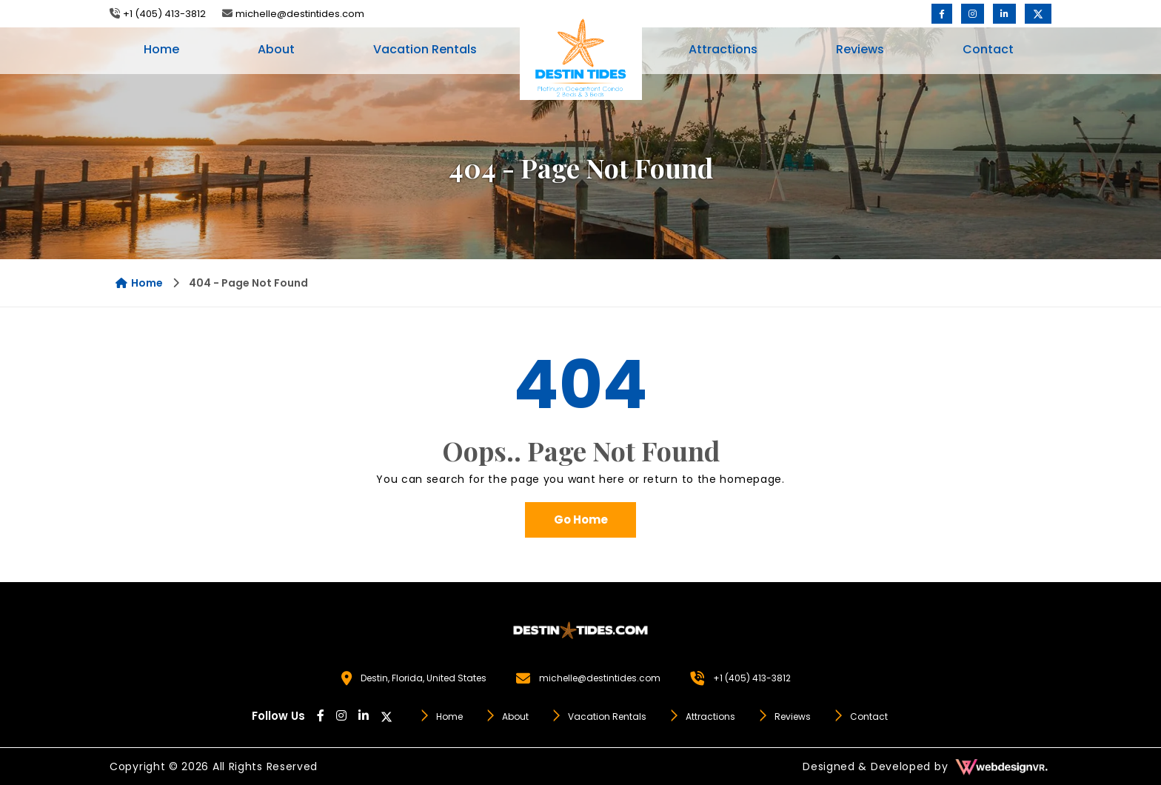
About (276, 49)
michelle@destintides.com (299, 14)
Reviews (860, 49)
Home (161, 49)
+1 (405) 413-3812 (164, 14)
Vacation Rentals (425, 49)
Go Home (581, 519)
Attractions (723, 49)
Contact (988, 49)
